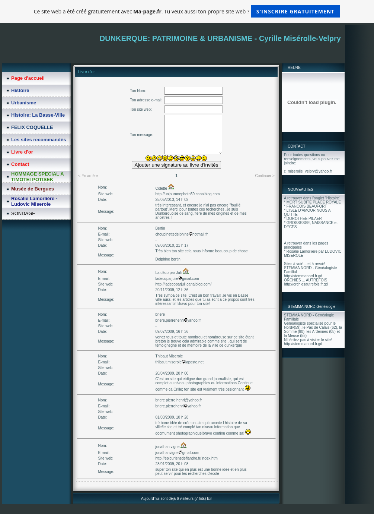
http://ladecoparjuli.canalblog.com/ (183, 284)
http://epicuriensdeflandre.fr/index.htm (186, 458)
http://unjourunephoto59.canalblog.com (187, 194)
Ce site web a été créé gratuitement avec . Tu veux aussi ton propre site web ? (187, 11)
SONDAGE (23, 213)
